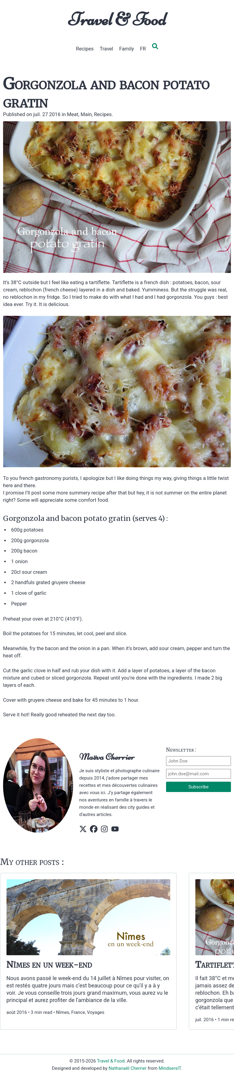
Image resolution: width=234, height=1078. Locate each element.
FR (143, 49)
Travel (106, 49)
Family (126, 49)
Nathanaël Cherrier (127, 1068)
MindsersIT (169, 1068)
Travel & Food (117, 19)
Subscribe (198, 787)
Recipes (85, 49)
